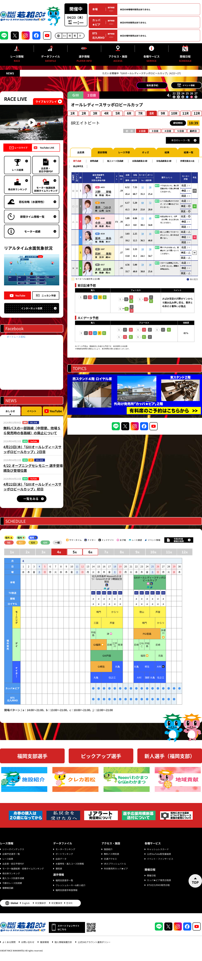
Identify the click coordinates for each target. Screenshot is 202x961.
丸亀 (117, 666)
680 (163, 592)
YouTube (20, 295)
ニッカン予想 (49, 295)
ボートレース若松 (16, 336)
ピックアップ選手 (101, 756)
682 (93, 592)
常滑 (120, 644)
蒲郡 (147, 677)
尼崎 (109, 644)
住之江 (112, 677)
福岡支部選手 (32, 756)
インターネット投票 (31, 308)
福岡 (143, 655)
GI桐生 (101, 666)
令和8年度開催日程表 (179, 540)
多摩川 (163, 631)
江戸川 (114, 644)
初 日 (129, 131)
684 (104, 592)
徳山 (141, 611)
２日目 (142, 131)
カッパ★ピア (96, 22)
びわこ (141, 644)
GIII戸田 (107, 655)
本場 (95, 9)
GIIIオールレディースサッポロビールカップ (150, 579)
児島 (160, 655)
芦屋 (158, 611)
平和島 (93, 633)
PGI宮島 (147, 633)
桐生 (147, 666)
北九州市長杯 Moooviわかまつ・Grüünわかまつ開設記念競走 (106, 579)
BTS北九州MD (98, 35)
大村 (159, 666)
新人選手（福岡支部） (169, 756)
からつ (114, 611)
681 (109, 592)
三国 (96, 622)
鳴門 (98, 611)
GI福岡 (96, 644)
